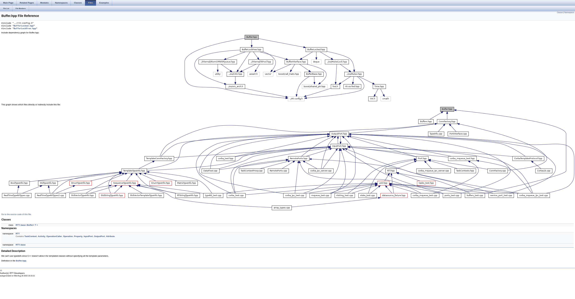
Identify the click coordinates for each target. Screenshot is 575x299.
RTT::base (20, 245)
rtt (1, 270)
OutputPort (99, 236)
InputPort (88, 236)
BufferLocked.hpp (24, 26)
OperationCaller (54, 236)
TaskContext (30, 236)
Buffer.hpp (21, 260)
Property (78, 236)
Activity (41, 236)
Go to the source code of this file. (16, 214)
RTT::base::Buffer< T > (27, 225)
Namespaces (569, 12)
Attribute (110, 236)
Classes (560, 12)
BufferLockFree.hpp (25, 28)
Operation (68, 236)
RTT (18, 233)
